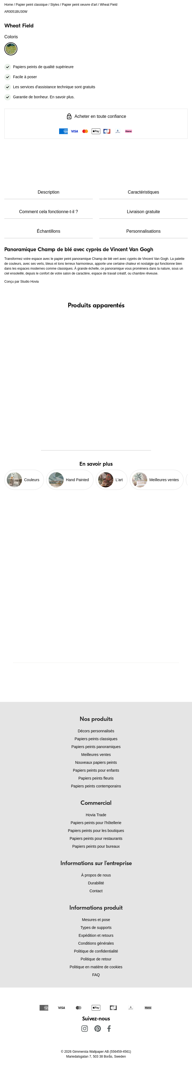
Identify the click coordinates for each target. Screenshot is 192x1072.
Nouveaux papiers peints (96, 762)
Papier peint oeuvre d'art (79, 5)
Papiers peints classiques (96, 739)
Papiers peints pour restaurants (96, 838)
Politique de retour (96, 959)
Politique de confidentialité (96, 951)
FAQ (96, 975)
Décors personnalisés (96, 731)
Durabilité (96, 883)
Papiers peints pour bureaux (96, 846)
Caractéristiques (143, 192)
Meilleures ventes (96, 754)
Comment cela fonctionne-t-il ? (48, 211)
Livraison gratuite (143, 211)
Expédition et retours (96, 935)
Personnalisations (143, 231)
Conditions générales (96, 943)
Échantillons (48, 231)
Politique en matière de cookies (96, 967)
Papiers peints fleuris (96, 778)
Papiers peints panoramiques (95, 747)
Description (48, 192)
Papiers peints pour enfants (96, 770)
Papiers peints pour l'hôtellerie (96, 823)
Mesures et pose (96, 919)
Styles (54, 5)
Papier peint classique (31, 5)
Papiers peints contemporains (96, 786)
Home (8, 5)
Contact (96, 891)
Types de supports (96, 927)
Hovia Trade (96, 815)
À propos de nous (96, 875)
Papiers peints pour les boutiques (96, 830)
